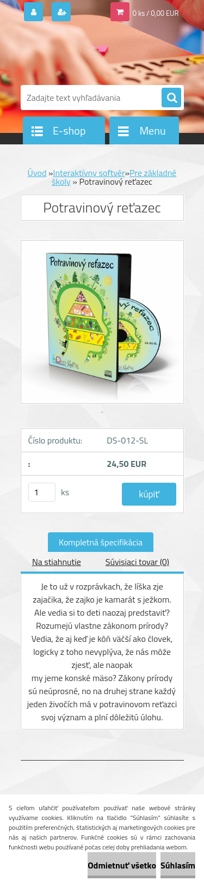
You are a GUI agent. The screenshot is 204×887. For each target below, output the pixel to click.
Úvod (37, 172)
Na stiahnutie (56, 561)
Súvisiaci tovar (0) (137, 561)
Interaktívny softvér (89, 172)
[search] (171, 98)
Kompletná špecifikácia (101, 542)
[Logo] (95, 53)
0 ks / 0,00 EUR (156, 13)
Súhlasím (177, 865)
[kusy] (41, 492)
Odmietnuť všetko (122, 865)
